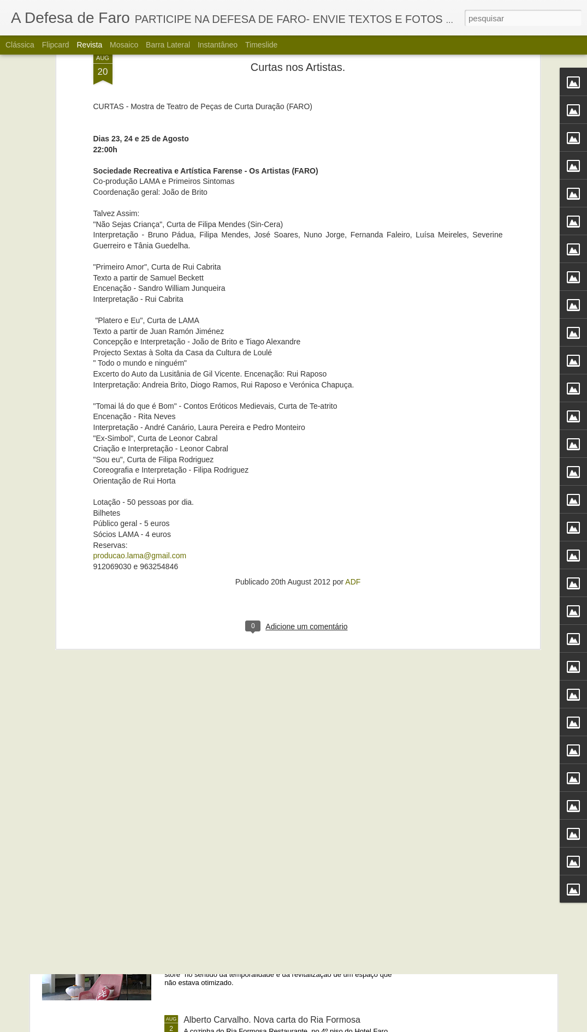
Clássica (19, 44)
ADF (352, 450)
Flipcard (55, 44)
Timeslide (261, 44)
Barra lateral (168, 44)
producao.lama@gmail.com (140, 424)
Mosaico (124, 44)
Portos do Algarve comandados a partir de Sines (277, 772)
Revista (89, 44)
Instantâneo (218, 44)
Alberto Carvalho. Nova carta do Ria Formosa (271, 1019)
